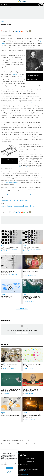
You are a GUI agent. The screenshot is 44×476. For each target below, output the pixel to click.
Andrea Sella (5, 26)
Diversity (27, 206)
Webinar (25, 294)
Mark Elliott (6, 393)
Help (1, 447)
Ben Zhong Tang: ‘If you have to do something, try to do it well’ (33, 390)
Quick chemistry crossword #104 (32, 247)
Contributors (23, 440)
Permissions (35, 447)
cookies (24, 470)
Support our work (30, 461)
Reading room (14, 7)
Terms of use (21, 447)
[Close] (17, 452)
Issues (17, 440)
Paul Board (4, 250)
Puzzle (2, 245)
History (33, 206)
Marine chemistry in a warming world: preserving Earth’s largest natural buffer (32, 297)
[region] (9, 463)
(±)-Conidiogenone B (7, 296)
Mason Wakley (29, 368)
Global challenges (30, 460)
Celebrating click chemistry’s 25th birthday (32, 365)
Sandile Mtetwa (7, 417)
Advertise (8, 440)
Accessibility (28, 447)
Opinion (2, 21)
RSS (28, 440)
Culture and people (18, 206)
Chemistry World (29, 301)
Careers (25, 270)
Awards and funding (30, 458)
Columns (10, 206)
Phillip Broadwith (30, 419)
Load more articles (22, 308)
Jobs (9, 7)
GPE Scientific (13, 249)
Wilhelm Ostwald (23, 167)
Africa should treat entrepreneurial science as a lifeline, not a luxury (10, 414)
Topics (13, 440)
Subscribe (3, 440)
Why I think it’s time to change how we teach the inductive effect (11, 390)
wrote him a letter (15, 136)
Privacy (11, 447)
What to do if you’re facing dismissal (30, 272)
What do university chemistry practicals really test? (9, 365)
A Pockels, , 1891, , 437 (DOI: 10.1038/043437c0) (14, 200)
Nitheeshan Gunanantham (10, 368)
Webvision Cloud (25, 474)
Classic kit (3, 206)
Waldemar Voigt (14, 74)
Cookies (15, 447)
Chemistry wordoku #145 (8, 271)
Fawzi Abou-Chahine (30, 275)
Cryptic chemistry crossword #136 (10, 247)
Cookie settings (9, 472)
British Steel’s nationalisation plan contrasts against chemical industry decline (33, 415)
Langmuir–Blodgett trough (11, 182)
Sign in (18, 333)
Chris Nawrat (6, 298)
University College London (32, 194)
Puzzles (19, 7)
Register (25, 333)
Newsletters (4, 7)
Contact (6, 447)
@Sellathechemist (11, 194)
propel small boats (35, 102)
